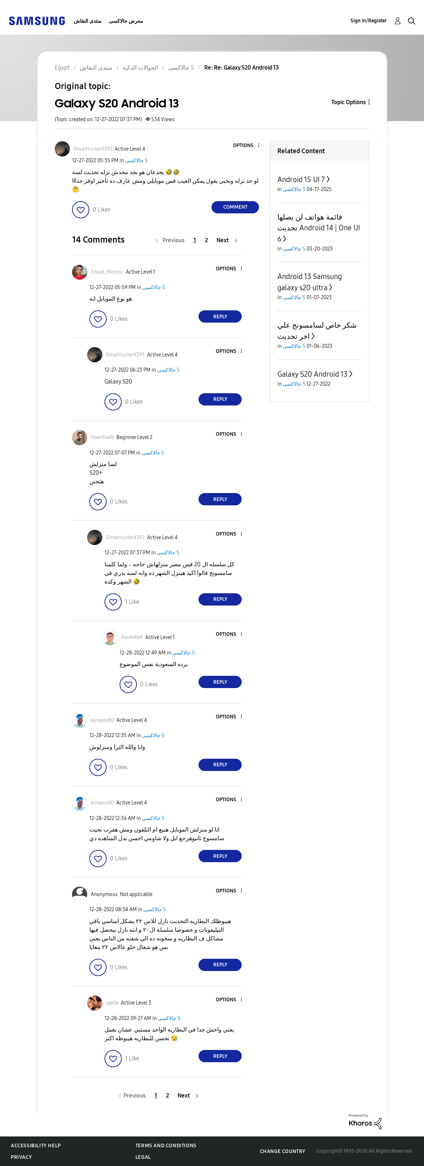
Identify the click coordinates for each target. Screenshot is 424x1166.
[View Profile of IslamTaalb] (102, 437)
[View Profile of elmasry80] (102, 720)
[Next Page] (227, 240)
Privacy (21, 1157)
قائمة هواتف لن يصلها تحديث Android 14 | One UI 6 (318, 228)
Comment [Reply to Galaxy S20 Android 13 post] (235, 207)
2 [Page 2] (206, 240)
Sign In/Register (369, 21)
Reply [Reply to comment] (220, 317)
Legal (143, 1157)
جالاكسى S (136, 161)
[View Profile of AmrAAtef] (132, 637)
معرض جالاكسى (126, 21)
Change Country (282, 1151)
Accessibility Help (36, 1146)
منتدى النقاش (88, 21)
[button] (246, 145)
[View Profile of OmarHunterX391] (92, 149)
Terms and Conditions (166, 1146)
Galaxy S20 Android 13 (312, 374)
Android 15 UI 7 (301, 179)
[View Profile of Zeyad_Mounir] (107, 272)
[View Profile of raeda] (112, 1003)
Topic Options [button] (348, 102)
